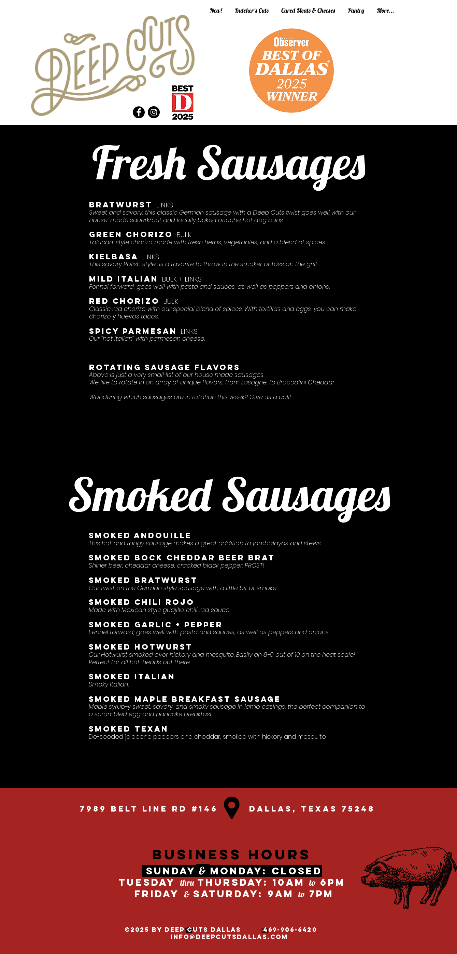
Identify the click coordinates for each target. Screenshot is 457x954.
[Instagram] (154, 112)
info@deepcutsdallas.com (229, 937)
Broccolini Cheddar (305, 382)
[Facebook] (139, 112)
